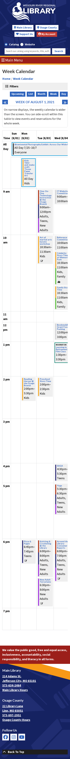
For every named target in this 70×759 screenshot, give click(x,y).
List (30, 94)
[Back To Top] (35, 752)
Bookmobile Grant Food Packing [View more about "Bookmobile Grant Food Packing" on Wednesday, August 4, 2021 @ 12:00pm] (63, 327)
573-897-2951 (11, 715)
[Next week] (65, 102)
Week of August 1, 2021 (35, 102)
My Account (47, 34)
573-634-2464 (11, 685)
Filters (13, 86)
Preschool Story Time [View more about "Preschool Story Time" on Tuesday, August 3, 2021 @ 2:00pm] (45, 380)
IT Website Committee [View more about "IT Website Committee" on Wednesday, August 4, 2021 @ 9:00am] (63, 192)
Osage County (48, 28)
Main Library (24, 28)
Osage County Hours (16, 720)
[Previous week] (5, 102)
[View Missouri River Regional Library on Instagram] (13, 737)
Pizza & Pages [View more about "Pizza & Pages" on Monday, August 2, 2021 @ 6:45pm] (27, 542)
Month (41, 94)
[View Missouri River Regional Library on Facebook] (5, 737)
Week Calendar (23, 79)
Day (63, 94)
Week (53, 94)
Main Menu (12, 60)
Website (30, 44)
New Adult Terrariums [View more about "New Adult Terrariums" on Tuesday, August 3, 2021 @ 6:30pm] (45, 581)
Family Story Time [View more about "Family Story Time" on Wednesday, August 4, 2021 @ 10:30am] (63, 288)
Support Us (24, 34)
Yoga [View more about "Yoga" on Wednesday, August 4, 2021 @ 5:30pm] (59, 486)
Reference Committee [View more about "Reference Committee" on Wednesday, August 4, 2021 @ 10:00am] (63, 238)
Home (6, 79)
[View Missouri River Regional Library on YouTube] (21, 737)
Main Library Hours (15, 690)
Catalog (14, 44)
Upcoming (18, 94)
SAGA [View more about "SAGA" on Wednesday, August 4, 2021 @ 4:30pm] (60, 466)
